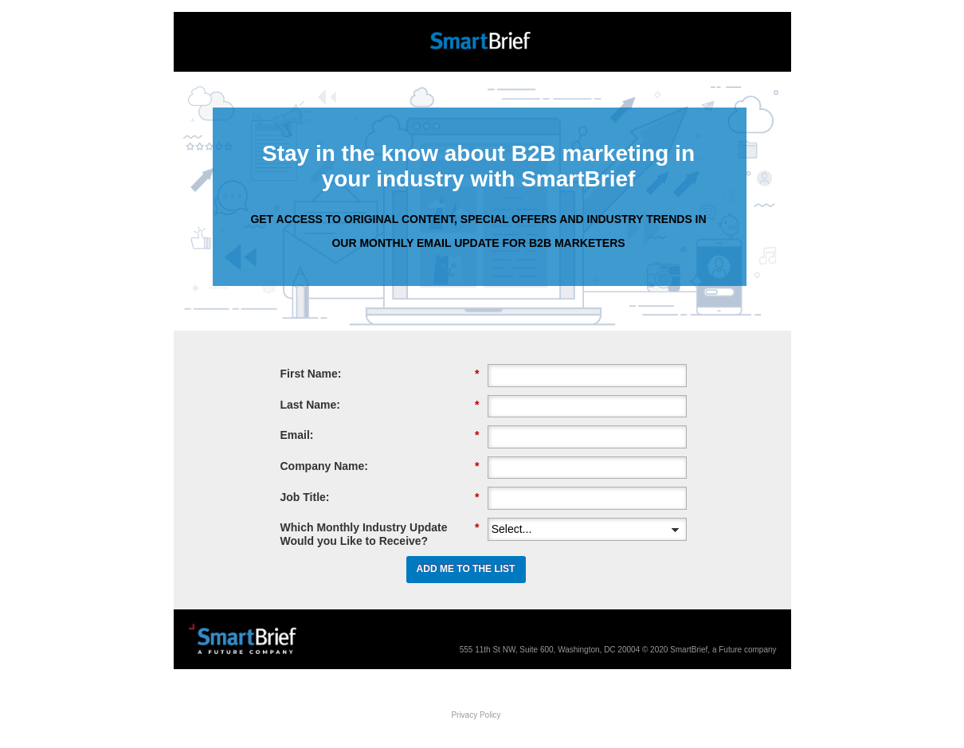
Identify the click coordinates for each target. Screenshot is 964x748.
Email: (380, 435)
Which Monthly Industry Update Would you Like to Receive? (380, 534)
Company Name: (380, 466)
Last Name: (380, 405)
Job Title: (380, 497)
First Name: (380, 374)
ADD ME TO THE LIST (466, 568)
